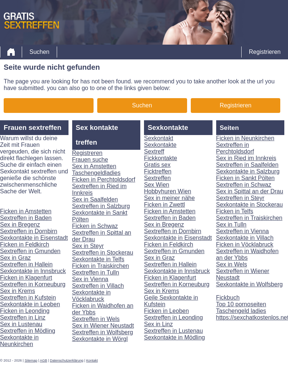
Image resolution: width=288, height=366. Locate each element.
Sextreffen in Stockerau (102, 252)
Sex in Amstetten (94, 166)
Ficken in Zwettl (164, 204)
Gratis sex (157, 165)
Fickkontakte (160, 158)
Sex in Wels (231, 264)
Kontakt (92, 360)
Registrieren (265, 52)
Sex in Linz (158, 324)
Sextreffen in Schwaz (243, 185)
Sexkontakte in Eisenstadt (34, 238)
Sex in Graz (15, 258)
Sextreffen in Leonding (173, 317)
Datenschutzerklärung (67, 360)
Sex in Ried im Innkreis (246, 158)
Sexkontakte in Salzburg (248, 171)
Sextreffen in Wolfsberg (102, 332)
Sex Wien (156, 185)
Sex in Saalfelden (95, 199)
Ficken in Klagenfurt (26, 277)
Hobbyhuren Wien (167, 191)
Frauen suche (90, 159)
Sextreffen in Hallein (26, 264)
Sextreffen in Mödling (27, 331)
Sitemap (31, 360)
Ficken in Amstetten (26, 211)
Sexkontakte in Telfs (98, 259)
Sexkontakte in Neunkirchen (19, 340)
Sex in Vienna (90, 279)
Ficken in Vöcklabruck (245, 244)
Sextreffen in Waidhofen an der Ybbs (247, 254)
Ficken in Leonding (24, 311)
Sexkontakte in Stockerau (249, 204)
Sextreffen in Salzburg (101, 206)
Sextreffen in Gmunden (30, 251)
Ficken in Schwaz (95, 226)
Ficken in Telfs (234, 211)
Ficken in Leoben (166, 311)
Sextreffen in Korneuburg (33, 284)
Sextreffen (157, 178)
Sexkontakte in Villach (245, 238)
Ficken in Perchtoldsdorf (104, 179)
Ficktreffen (157, 171)
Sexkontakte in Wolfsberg (249, 284)
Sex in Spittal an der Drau (249, 191)
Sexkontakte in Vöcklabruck (91, 295)
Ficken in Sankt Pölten (245, 178)
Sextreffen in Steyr (240, 198)
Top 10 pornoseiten (241, 304)
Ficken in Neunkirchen (245, 138)
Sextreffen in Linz (22, 317)
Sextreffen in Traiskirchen (249, 218)
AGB (43, 360)
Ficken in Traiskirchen (100, 266)
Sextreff (154, 151)
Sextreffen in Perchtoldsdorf (235, 148)
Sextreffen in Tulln (95, 272)
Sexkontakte (160, 145)
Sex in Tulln (231, 224)
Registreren (87, 153)
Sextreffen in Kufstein (28, 297)
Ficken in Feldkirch (24, 244)
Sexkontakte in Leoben (30, 304)
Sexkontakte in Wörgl (100, 339)
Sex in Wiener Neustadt (103, 325)
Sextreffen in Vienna (242, 231)
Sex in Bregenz (20, 224)
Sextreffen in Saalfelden (247, 165)
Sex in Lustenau (21, 324)
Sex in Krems (17, 291)
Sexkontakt (158, 138)
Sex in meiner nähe (169, 198)
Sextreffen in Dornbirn (28, 231)
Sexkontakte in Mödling (174, 337)
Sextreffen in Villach (98, 286)
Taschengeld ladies (241, 311)
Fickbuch (228, 297)
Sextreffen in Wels (96, 319)
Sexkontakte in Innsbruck (33, 271)
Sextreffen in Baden (26, 218)
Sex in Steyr (88, 246)
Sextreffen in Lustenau (173, 331)
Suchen (39, 52)
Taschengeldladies (96, 173)
